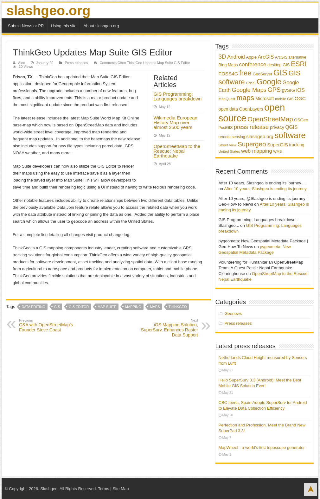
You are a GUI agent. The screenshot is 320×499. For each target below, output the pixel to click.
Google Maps (249, 89)
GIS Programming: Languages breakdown (178, 96)
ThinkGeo (178, 307)
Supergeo (252, 144)
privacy (277, 127)
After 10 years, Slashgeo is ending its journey (265, 188)
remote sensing (232, 137)
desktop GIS (278, 64)
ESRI (299, 64)
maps (155, 307)
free (245, 73)
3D (222, 56)
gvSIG (288, 90)
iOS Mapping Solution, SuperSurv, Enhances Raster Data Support (165, 327)
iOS (300, 90)
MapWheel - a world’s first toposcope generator (262, 447)
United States (229, 151)
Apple (251, 57)
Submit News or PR (26, 25)
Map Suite (107, 307)
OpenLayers (251, 109)
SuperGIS (277, 144)
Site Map (120, 488)
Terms (103, 488)
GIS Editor (79, 307)
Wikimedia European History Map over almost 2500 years (175, 122)
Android (236, 57)
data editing (33, 307)
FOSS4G (228, 73)
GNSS (250, 83)
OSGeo (301, 120)
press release (251, 127)
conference (252, 64)
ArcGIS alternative (290, 57)
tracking (296, 145)
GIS (57, 307)
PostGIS (226, 127)
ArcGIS (266, 57)
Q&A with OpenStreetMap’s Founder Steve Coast (51, 325)
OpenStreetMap (270, 119)
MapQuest (227, 99)
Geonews (233, 313)
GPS (274, 89)
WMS (277, 151)
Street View (228, 145)
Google (269, 81)
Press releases (76, 63)
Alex (21, 63)
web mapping (256, 151)
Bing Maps (228, 64)
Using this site (63, 25)
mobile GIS (284, 99)
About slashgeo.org (101, 25)
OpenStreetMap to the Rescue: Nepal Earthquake (177, 151)
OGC (300, 98)
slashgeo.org (48, 10)
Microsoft (264, 98)
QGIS (291, 127)
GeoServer (262, 74)
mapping (133, 307)
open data (228, 109)
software (289, 135)
